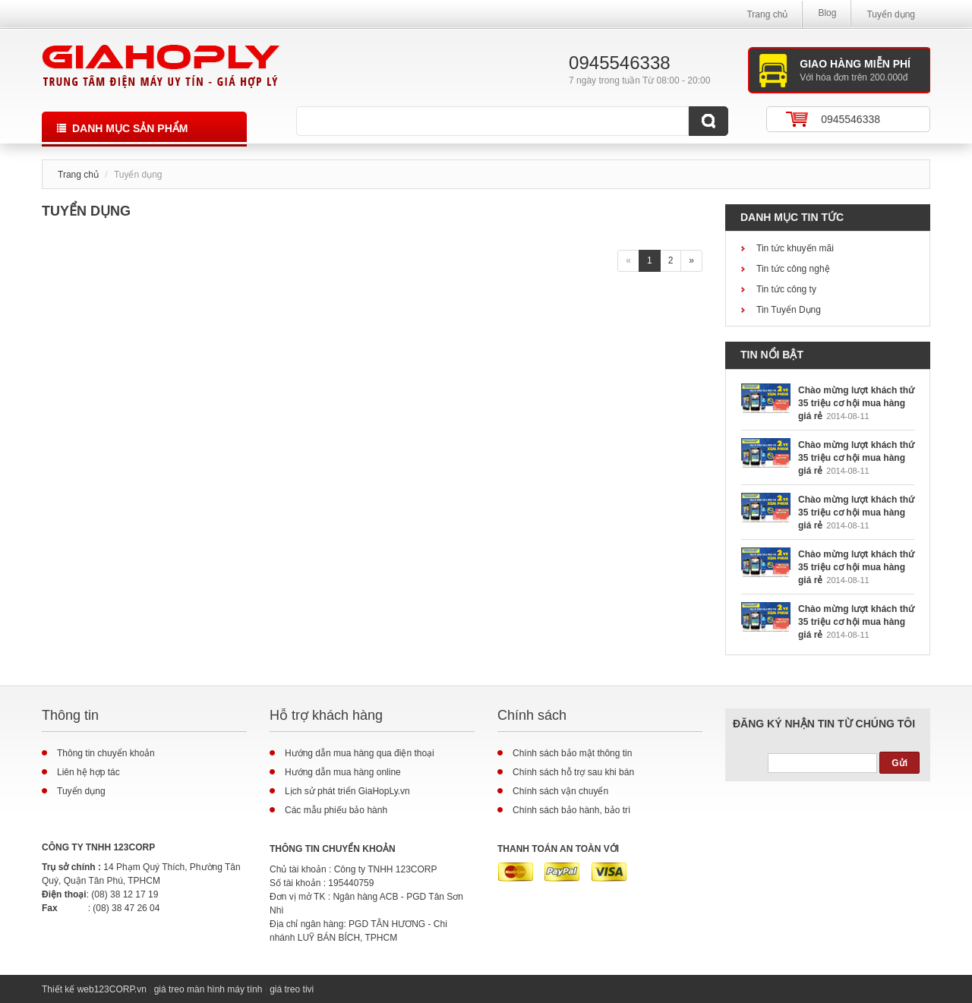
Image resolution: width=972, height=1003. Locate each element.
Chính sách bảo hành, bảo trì (571, 810)
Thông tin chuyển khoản (106, 753)
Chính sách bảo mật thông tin (572, 753)
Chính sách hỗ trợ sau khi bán (573, 772)
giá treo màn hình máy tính (208, 989)
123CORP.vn (120, 989)
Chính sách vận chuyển (560, 791)
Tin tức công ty (786, 289)
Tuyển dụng (890, 14)
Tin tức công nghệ (793, 268)
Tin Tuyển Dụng (788, 309)
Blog (827, 13)
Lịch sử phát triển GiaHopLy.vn (347, 791)
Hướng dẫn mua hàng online (343, 772)
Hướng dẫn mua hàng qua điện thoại (359, 753)
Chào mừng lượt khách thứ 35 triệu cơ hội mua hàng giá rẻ (856, 403)
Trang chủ (766, 14)
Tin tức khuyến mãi (795, 248)
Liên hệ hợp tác (88, 772)
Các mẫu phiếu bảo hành (336, 810)
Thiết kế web (68, 989)
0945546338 (850, 119)
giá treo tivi (292, 989)
